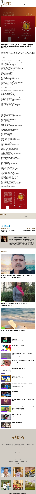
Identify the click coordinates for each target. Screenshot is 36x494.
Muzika (3, 404)
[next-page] (4, 335)
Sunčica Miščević (15, 347)
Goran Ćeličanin (15, 377)
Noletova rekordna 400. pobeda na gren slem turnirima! (22, 338)
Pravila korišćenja (23, 493)
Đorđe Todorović (15, 393)
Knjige (3, 273)
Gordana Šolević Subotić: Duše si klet (14, 304)
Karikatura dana (16, 376)
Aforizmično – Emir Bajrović (18, 368)
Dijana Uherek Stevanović (21, 237)
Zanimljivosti (4, 396)
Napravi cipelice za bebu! (17, 414)
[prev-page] (2, 335)
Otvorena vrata (4, 350)
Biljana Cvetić (15, 416)
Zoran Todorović (4, 278)
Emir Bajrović (14, 369)
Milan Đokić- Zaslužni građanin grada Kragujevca (23, 360)
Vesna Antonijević (15, 362)
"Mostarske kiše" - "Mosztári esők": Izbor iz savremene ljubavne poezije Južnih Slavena (16, 216)
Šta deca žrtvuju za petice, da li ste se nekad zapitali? (22, 354)
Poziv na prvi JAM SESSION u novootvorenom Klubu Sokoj (23, 400)
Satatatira (3, 373)
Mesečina (3, 301)
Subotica (6, 217)
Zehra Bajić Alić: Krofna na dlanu (13, 330)
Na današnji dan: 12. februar (29, 230)
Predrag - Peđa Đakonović (17, 423)
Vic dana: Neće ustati (16, 391)
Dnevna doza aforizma (17, 422)
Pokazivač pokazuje (5, 365)
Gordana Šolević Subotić (5, 305)
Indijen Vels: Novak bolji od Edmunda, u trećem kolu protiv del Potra (22, 384)
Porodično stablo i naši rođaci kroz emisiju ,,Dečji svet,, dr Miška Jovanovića (23, 407)
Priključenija (4, 342)
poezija (2, 217)
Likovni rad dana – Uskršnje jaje (19, 345)
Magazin (3, 419)
